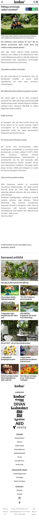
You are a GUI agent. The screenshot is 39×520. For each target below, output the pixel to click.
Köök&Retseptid (19, 453)
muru (29, 245)
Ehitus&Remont (19, 449)
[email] (36, 9)
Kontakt (19, 494)
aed (16, 245)
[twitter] (30, 9)
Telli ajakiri (19, 477)
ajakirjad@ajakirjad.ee (16, 511)
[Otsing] (34, 2)
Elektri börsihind (19, 481)
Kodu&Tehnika (19, 438)
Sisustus (19, 442)
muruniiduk (23, 245)
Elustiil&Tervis (19, 461)
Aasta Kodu (19, 464)
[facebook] (27, 9)
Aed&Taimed (19, 445)
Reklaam (19, 490)
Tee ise (19, 457)
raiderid (12, 247)
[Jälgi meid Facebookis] (19, 502)
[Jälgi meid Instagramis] (19, 498)
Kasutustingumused (19, 473)
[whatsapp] (33, 9)
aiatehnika (5, 247)
